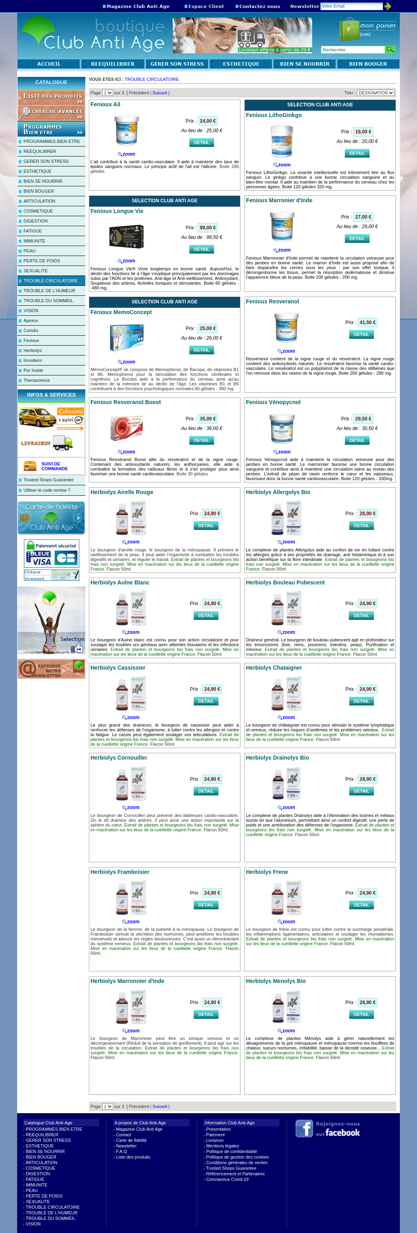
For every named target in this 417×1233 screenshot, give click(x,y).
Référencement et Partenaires (235, 1173)
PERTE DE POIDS (42, 260)
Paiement (215, 1134)
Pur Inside (33, 370)
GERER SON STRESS (46, 161)
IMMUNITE (34, 240)
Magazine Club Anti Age (139, 1129)
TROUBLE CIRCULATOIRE (51, 280)
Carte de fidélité (131, 1140)
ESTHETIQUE (37, 171)
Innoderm (33, 360)
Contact (123, 1134)
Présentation (218, 1129)
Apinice (31, 320)
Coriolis (31, 330)
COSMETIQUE (38, 211)
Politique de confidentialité (231, 1151)
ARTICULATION (39, 201)
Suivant (160, 92)
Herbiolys (33, 350)
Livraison (215, 1140)
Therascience (37, 380)
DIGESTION (36, 221)
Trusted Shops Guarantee (49, 479)
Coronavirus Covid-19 (227, 1179)
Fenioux (31, 340)
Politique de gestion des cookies (237, 1157)
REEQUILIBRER (40, 151)
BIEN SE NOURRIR (43, 181)
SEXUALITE (36, 270)
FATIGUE (33, 231)
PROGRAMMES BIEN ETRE (52, 141)
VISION (31, 310)
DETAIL (202, 142)
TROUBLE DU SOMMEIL (48, 300)
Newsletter (126, 1145)
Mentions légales (222, 1145)
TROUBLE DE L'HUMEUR (49, 290)
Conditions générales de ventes (237, 1162)
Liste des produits (133, 1157)
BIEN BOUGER (39, 191)
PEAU (29, 250)
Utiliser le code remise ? (47, 490)
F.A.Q (121, 1151)
